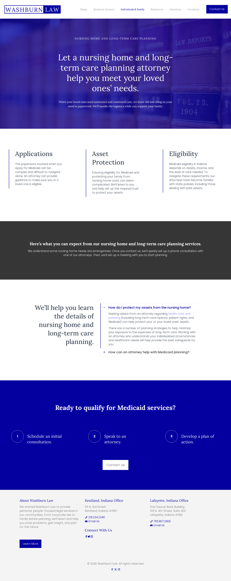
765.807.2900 (160, 521)
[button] (150, 325)
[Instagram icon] (119, 569)
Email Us (92, 521)
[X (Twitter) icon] (115, 569)
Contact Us (217, 9)
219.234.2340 (95, 517)
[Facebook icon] (112, 569)
